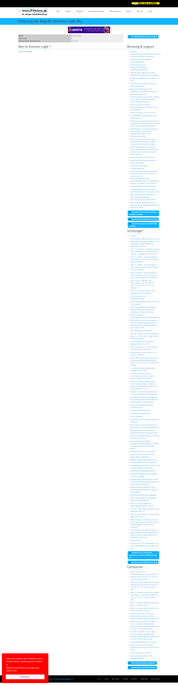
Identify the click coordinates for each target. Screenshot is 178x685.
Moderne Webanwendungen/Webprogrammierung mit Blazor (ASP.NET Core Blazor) (145, 54)
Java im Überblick (136, 416)
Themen (68, 11)
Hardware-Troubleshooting (140, 413)
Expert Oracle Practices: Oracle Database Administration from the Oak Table (144, 647)
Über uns (140, 11)
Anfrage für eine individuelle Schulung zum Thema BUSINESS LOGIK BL (143, 555)
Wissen (128, 11)
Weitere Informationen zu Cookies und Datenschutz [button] (22, 669)
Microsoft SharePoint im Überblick (142, 451)
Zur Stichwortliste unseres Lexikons (143, 37)
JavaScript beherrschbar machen (142, 157)
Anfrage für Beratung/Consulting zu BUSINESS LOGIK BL (143, 213)
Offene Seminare (115, 11)
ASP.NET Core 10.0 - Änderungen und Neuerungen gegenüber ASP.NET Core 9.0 (144, 545)
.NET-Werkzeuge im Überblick (141, 331)
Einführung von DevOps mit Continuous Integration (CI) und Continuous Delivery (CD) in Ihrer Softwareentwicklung (145, 123)
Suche (150, 11)
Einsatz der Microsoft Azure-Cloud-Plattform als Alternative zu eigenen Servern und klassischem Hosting (143, 141)
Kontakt (134, 679)
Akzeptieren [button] (25, 677)
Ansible (133, 236)
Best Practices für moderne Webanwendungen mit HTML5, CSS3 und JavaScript (143, 107)
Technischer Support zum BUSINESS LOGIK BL (143, 225)
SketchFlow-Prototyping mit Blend (142, 471)
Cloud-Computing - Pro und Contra (143, 113)
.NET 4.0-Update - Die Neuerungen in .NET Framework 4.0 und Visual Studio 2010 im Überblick (144, 267)
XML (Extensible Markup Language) (143, 495)
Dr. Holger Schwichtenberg (62, 679)
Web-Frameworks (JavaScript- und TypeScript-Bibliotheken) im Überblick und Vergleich (144, 489)
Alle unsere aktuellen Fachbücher (142, 663)
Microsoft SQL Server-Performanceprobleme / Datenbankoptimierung (139, 67)
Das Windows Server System (140, 653)
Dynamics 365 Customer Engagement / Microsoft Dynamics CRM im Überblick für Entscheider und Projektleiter (144, 399)
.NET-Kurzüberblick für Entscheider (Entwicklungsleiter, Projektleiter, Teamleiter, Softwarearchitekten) (143, 309)
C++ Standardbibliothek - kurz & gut (143, 642)
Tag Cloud (115, 679)
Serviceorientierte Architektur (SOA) (143, 186)
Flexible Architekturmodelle (140, 410)
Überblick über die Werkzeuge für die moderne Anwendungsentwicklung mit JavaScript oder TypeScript (144, 481)
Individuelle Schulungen (96, 11)
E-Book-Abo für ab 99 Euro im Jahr (142, 668)
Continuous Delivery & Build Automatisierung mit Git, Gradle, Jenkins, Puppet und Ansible (142, 375)
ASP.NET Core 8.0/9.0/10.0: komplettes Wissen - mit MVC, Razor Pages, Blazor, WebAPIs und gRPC (144, 336)
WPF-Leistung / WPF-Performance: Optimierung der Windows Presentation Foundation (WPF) (144, 205)
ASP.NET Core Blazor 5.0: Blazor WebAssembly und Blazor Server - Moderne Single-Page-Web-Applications (144, 616)
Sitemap (125, 679)
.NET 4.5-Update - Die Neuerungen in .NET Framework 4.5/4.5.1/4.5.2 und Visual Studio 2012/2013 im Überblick (144, 275)
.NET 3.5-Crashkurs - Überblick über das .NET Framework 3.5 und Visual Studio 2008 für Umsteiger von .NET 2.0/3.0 (144, 251)
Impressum (144, 679)
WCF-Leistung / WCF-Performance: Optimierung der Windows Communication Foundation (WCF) (142, 197)
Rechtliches (155, 679)
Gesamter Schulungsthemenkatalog (143, 562)
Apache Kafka (135, 540)
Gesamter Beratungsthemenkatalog (143, 219)
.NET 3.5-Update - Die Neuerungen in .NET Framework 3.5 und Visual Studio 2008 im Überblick (144, 259)
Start (58, 11)
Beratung (79, 11)
